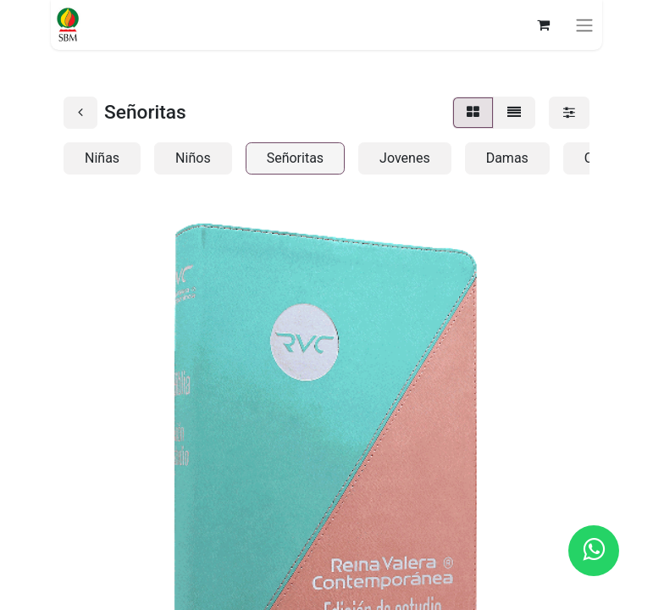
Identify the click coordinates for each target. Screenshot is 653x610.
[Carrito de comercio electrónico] (543, 25)
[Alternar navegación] (584, 25)
